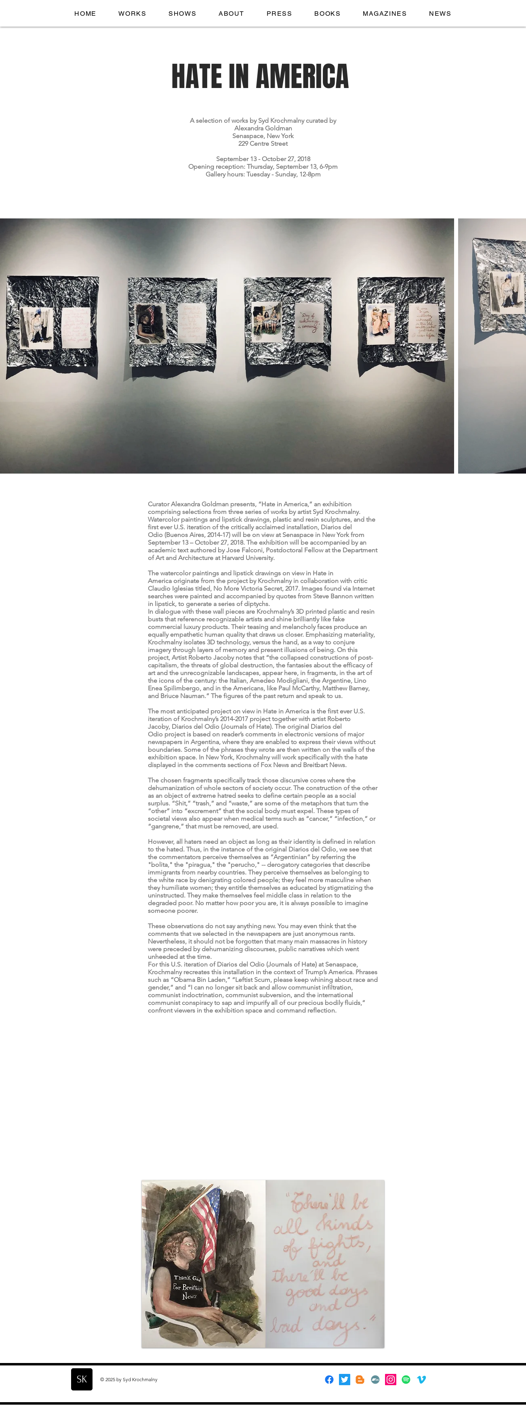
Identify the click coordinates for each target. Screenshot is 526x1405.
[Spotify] (406, 1379)
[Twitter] (344, 1379)
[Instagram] (390, 1379)
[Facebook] (329, 1379)
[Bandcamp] (375, 1379)
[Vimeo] (421, 1379)
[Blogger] (360, 1379)
